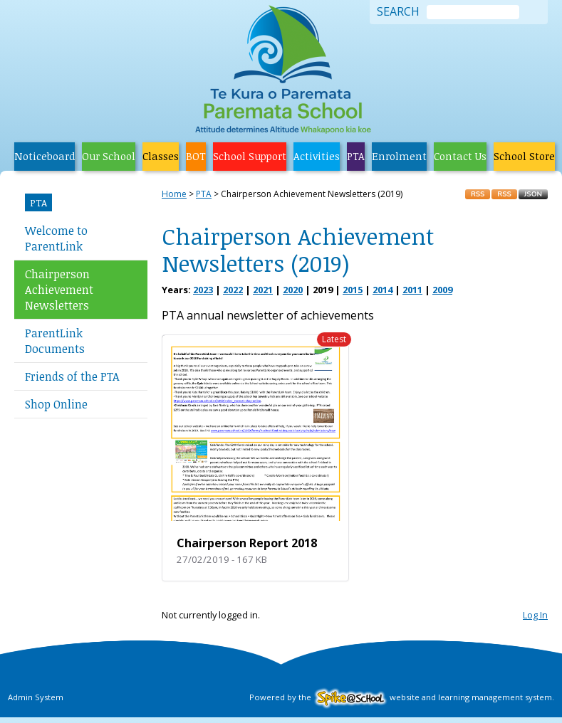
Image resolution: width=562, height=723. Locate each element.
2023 (203, 289)
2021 (263, 289)
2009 (442, 289)
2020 (293, 289)
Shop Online (56, 404)
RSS (477, 194)
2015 (353, 289)
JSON (533, 194)
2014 (382, 289)
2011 (412, 289)
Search (398, 12)
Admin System (35, 697)
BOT (196, 156)
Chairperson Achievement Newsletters (59, 289)
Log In (535, 614)
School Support (249, 156)
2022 (233, 289)
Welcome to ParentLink (56, 238)
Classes (160, 156)
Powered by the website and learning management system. (401, 697)
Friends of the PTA (72, 376)
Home (174, 194)
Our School (108, 156)
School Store (524, 156)
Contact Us (460, 156)
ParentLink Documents (55, 341)
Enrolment (399, 156)
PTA (356, 156)
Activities (316, 156)
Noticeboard (44, 156)
